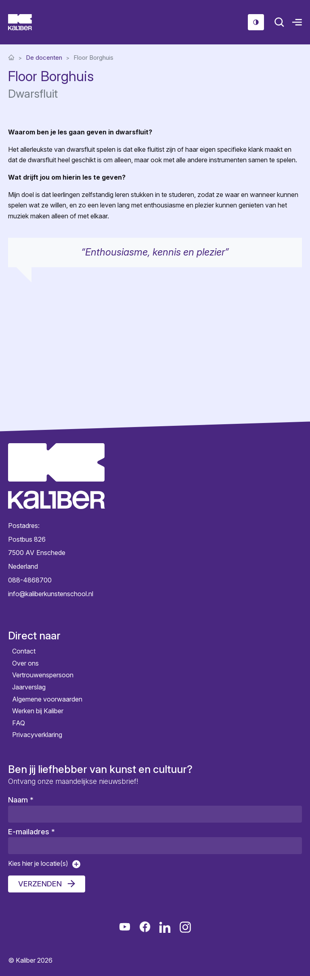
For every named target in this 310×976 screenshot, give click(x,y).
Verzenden (40, 884)
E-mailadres (31, 831)
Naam (21, 800)
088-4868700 (30, 580)
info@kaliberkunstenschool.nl (50, 594)
